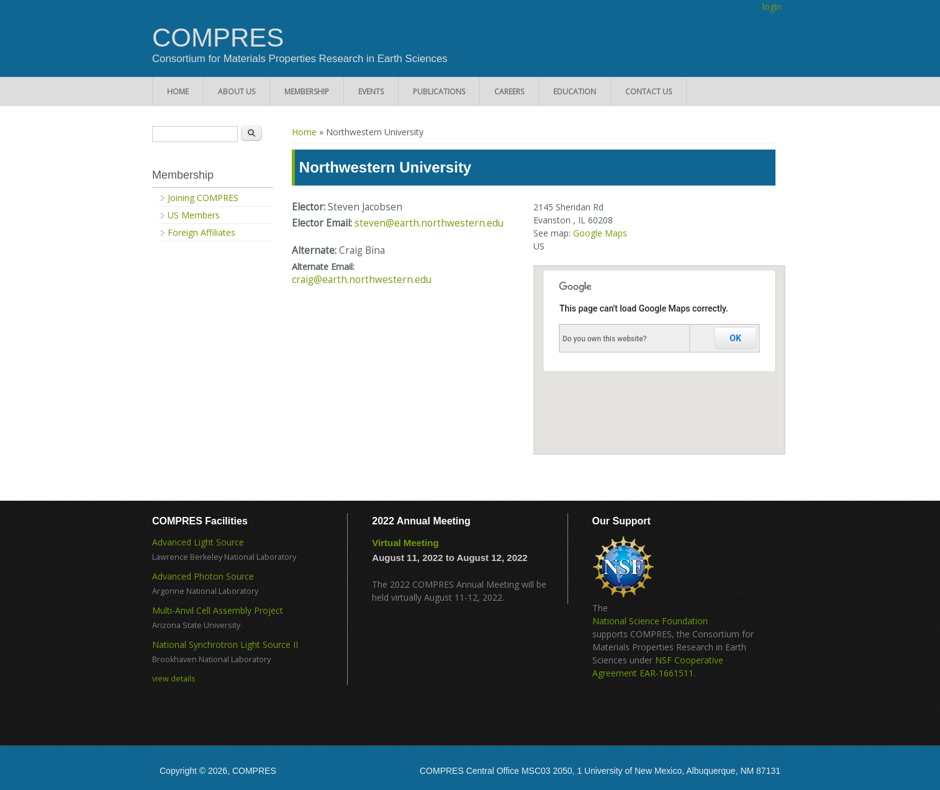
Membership (306, 91)
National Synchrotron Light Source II (225, 644)
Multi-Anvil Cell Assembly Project (217, 610)
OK (735, 338)
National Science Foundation (650, 621)
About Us (236, 91)
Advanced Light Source (198, 542)
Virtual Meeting (405, 542)
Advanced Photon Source (203, 576)
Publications (439, 91)
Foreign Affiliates (201, 232)
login (772, 6)
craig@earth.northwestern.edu (362, 279)
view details (174, 678)
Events (371, 91)
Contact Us (648, 91)
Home (178, 91)
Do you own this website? (605, 338)
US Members (194, 215)
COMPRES (218, 38)
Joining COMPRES (203, 198)
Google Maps (600, 233)
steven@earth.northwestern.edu (429, 223)
